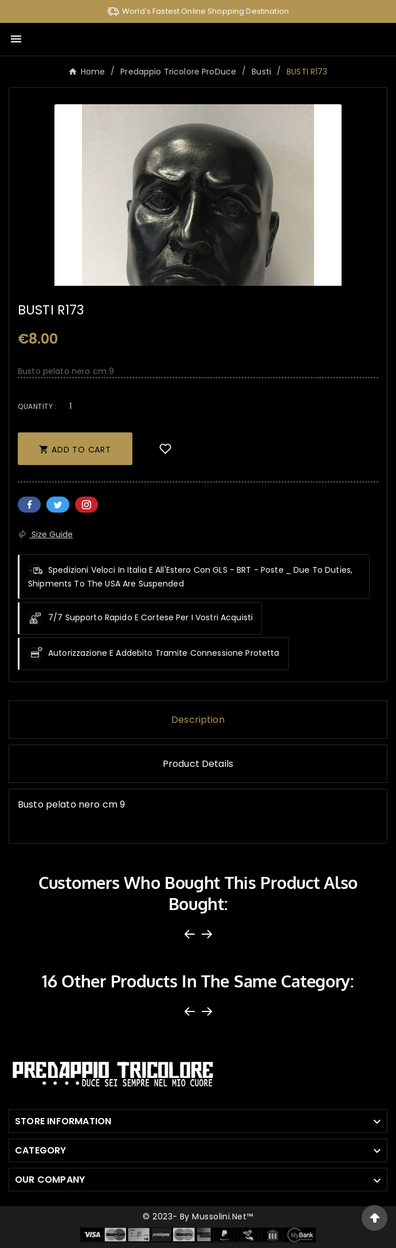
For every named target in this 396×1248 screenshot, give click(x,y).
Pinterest (86, 505)
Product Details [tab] (198, 763)
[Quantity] (70, 405)
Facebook (29, 505)
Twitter (57, 505)
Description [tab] (198, 719)
